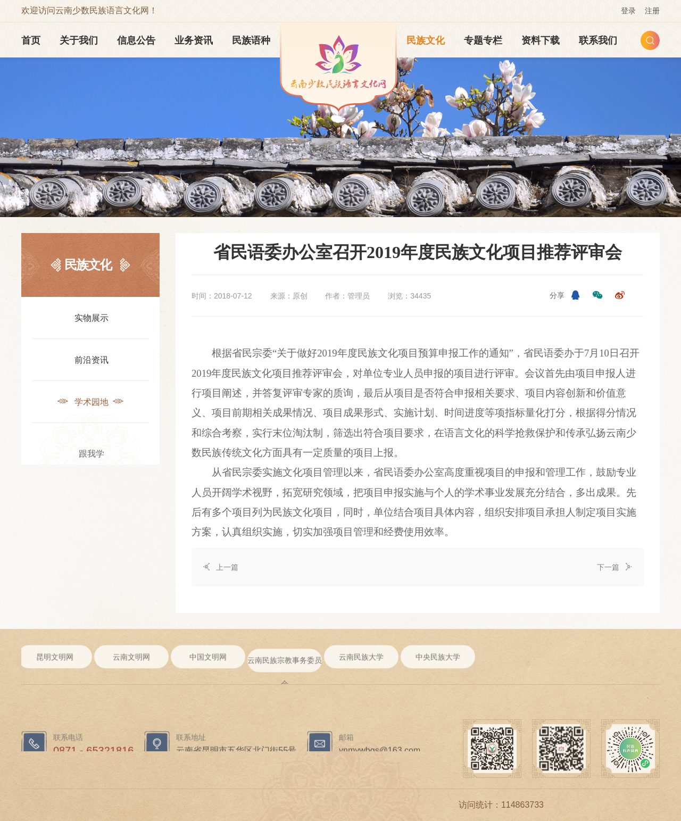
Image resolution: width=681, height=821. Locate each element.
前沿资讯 (90, 358)
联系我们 (598, 40)
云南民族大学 (361, 664)
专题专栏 (483, 40)
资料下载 (540, 40)
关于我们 (79, 40)
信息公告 (136, 40)
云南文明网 (131, 664)
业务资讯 (194, 40)
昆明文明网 (54, 664)
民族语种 (251, 40)
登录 (628, 10)
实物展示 (90, 316)
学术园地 (90, 401)
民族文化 (425, 40)
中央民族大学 (438, 664)
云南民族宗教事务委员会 (284, 677)
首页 (30, 40)
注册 (652, 10)
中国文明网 (208, 664)
